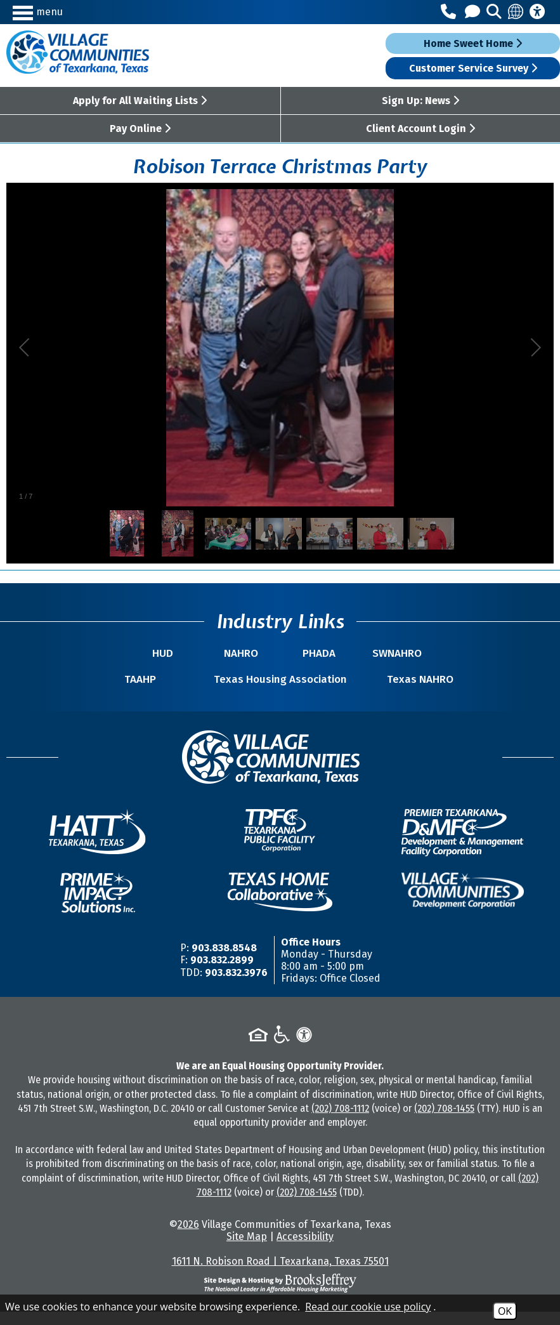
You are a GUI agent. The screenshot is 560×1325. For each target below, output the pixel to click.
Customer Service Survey (473, 68)
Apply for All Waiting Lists (140, 101)
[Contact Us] (474, 12)
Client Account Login (420, 128)
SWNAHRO (379, 653)
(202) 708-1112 (340, 1122)
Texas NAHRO (409, 692)
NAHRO (247, 653)
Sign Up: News (420, 101)
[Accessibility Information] (537, 12)
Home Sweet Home (473, 43)
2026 (188, 1238)
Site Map (246, 1250)
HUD (181, 653)
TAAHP (151, 692)
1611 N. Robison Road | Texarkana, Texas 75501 (280, 1275)
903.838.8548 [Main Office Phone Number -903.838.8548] (224, 961)
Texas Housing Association (280, 686)
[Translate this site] (516, 12)
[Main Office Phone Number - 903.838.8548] (450, 12)
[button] (80, 11)
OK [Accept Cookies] (505, 1311)
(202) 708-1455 (444, 1122)
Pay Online (140, 128)
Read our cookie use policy (368, 1307)
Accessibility (305, 1250)
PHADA (313, 653)
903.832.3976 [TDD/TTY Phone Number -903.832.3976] (236, 986)
